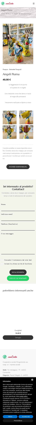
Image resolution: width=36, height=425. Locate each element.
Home (3, 14)
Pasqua (15, 14)
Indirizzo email (7, 214)
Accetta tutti (26, 416)
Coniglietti (18, 330)
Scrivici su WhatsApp (18, 278)
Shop (9, 14)
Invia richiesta (18, 272)
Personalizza (18, 420)
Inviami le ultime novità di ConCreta (18, 264)
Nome (3, 204)
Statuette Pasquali (26, 14)
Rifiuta (10, 416)
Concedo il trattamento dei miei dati (18, 260)
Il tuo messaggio (7, 233)
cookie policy (23, 396)
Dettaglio (18, 338)
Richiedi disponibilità (18, 167)
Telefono (9, 224)
